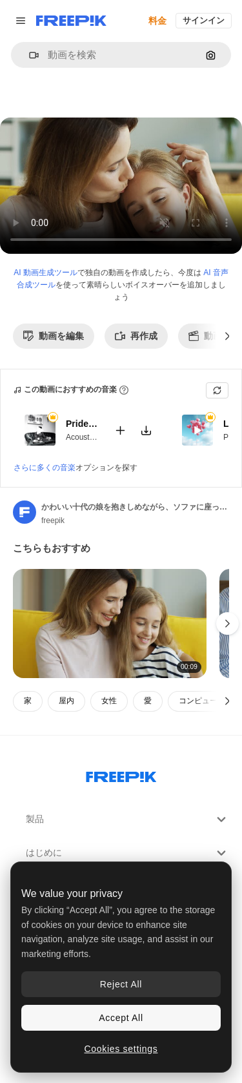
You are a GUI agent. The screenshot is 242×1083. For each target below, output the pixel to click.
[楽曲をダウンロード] (145, 430)
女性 (109, 700)
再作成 (136, 336)
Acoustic (80, 436)
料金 (157, 20)
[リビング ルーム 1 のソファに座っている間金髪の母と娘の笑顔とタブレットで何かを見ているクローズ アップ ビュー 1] (110, 623)
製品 (127, 819)
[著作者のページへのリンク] (24, 512)
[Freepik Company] (121, 774)
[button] (28, 55)
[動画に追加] (120, 430)
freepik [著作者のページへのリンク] (53, 520)
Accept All (121, 1018)
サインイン (204, 20)
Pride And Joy (82, 423)
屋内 (66, 700)
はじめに (127, 853)
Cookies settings (121, 1049)
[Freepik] (71, 20)
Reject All (121, 984)
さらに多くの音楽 (45, 467)
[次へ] (227, 336)
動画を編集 (53, 336)
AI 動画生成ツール (45, 272)
